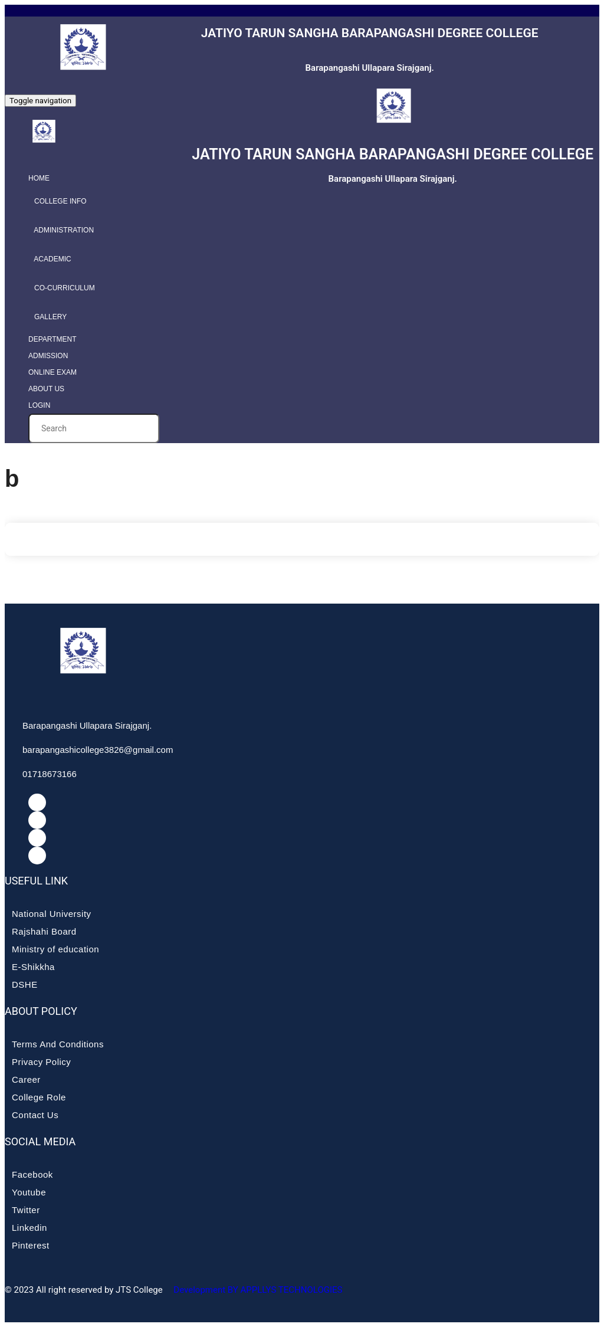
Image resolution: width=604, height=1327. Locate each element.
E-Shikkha (33, 967)
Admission (48, 356)
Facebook (32, 1174)
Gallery (47, 317)
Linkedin (29, 1228)
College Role (39, 1097)
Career (26, 1079)
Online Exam (52, 372)
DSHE (25, 984)
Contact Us (35, 1115)
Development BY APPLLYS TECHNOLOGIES (257, 1290)
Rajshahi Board (44, 931)
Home (39, 178)
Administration (61, 230)
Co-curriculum (61, 288)
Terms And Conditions (58, 1044)
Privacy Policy (41, 1062)
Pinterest (31, 1245)
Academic (49, 259)
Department (52, 339)
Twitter (26, 1210)
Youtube (29, 1192)
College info (57, 201)
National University (51, 914)
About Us (46, 389)
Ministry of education (55, 949)
